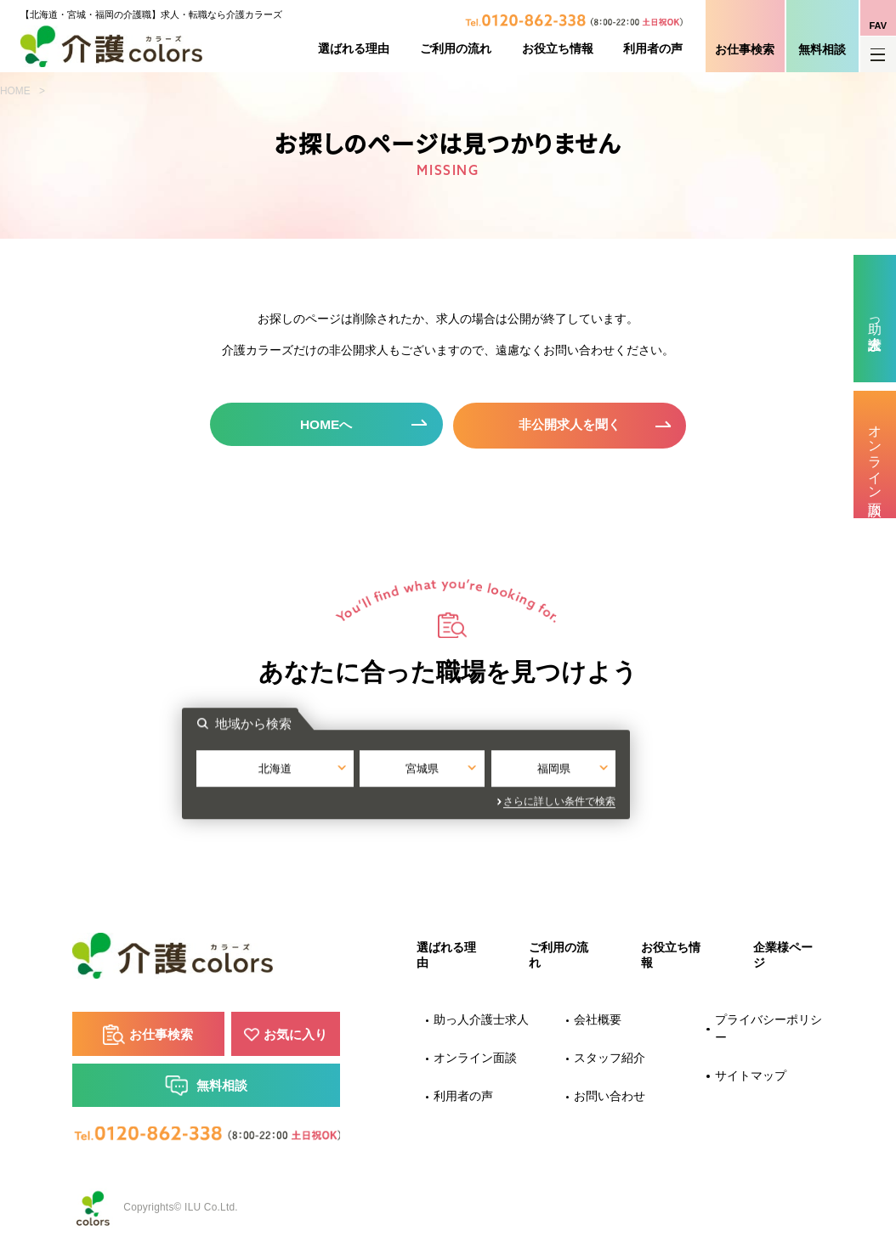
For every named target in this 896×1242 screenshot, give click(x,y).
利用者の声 (653, 48)
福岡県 (590, 767)
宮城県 (448, 767)
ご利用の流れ (455, 48)
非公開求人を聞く (571, 423)
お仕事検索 (744, 49)
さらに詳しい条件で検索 (602, 799)
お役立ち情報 (557, 48)
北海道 (305, 767)
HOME (15, 91)
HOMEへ (325, 423)
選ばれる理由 (353, 48)
